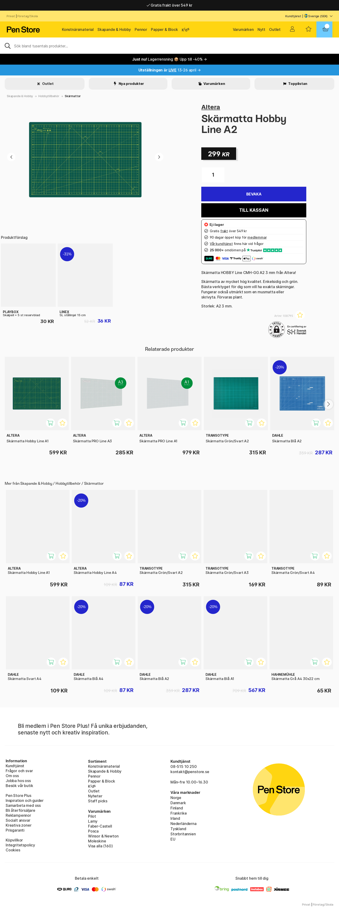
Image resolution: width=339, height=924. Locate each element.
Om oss (12, 775)
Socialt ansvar (18, 820)
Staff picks (97, 801)
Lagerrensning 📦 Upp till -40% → (169, 59)
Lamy (92, 821)
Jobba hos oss (18, 780)
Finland (176, 808)
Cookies (13, 850)
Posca (93, 831)
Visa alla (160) (100, 846)
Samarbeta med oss (23, 805)
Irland (175, 818)
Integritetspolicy (20, 845)
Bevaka (254, 194)
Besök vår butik (19, 785)
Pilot (92, 816)
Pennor (141, 29)
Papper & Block (164, 29)
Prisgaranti (15, 830)
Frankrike (178, 813)
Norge (175, 797)
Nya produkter (131, 83)
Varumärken (243, 29)
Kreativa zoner (19, 825)
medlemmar (256, 237)
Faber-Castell (100, 826)
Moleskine (97, 841)
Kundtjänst (293, 16)
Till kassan (253, 210)
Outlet (275, 29)
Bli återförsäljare (20, 810)
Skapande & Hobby (114, 29)
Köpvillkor (14, 840)
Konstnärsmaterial (78, 29)
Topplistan (297, 83)
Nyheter (95, 796)
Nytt (261, 29)
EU (172, 839)
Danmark (178, 802)
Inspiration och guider (25, 800)
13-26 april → (169, 70)
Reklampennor (18, 815)
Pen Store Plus (18, 795)
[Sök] (169, 45)
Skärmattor (73, 96)
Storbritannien (183, 834)
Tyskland (178, 828)
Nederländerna (183, 823)
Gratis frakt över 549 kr (169, 5)
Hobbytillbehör (48, 96)
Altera (210, 107)
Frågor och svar (19, 770)
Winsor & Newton (103, 836)
